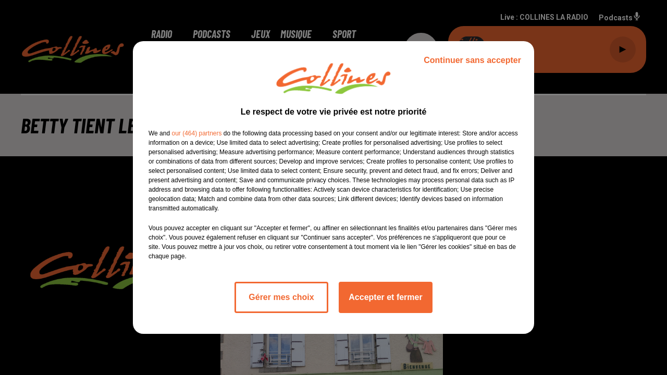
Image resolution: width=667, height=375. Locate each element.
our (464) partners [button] (196, 133)
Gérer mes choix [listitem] (281, 297)
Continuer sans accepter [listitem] (472, 60)
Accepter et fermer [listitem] (385, 297)
